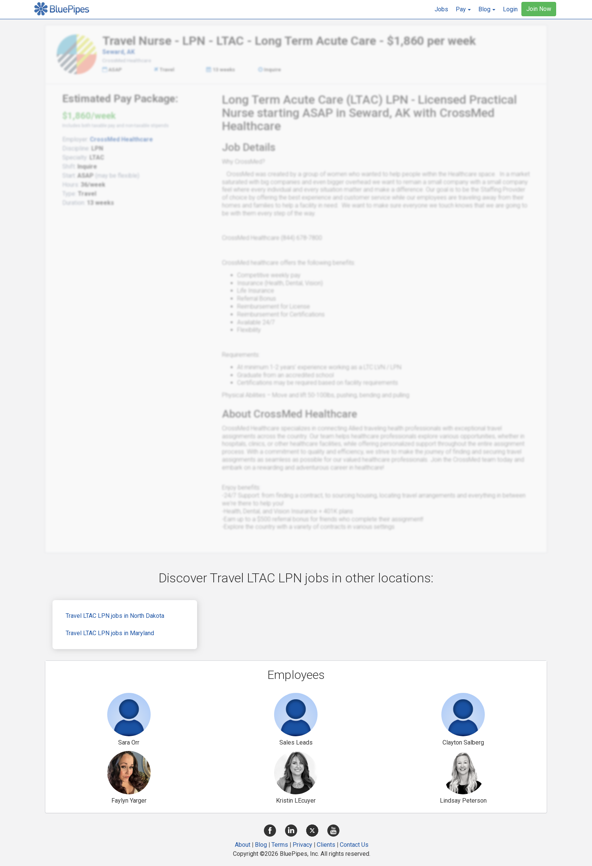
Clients (326, 844)
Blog (261, 844)
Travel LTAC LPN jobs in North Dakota (115, 615)
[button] (463, 9)
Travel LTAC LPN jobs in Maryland (110, 633)
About (242, 844)
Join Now (538, 8)
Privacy (302, 844)
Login (510, 9)
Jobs (441, 9)
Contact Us (354, 844)
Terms (279, 844)
